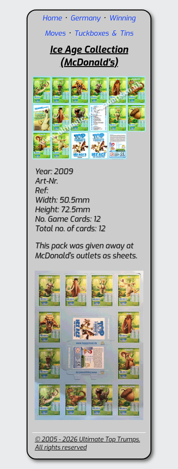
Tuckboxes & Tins (103, 33)
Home (52, 18)
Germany (85, 18)
